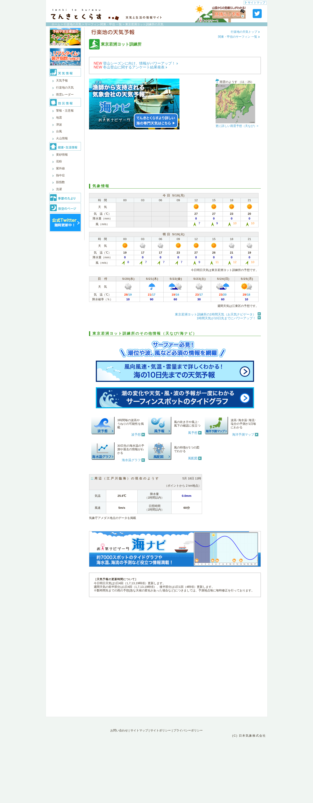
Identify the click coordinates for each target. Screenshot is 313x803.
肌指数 (60, 182)
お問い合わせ (119, 730)
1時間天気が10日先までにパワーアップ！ (226, 318)
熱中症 (60, 175)
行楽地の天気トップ (245, 31)
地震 (59, 117)
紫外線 (60, 168)
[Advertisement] (175, 157)
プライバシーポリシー (188, 730)
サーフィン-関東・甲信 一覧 (103, 24)
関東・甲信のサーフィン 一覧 (239, 36)
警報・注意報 (65, 110)
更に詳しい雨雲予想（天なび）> (237, 126)
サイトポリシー (160, 730)
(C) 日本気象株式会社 (249, 735)
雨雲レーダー (65, 94)
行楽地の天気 (72, 24)
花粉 (59, 161)
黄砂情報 (62, 154)
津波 (59, 124)
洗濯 (59, 189)
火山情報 (62, 138)
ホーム (56, 24)
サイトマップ (255, 2)
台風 (59, 131)
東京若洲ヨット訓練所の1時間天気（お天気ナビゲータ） (215, 314)
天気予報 (62, 80)
